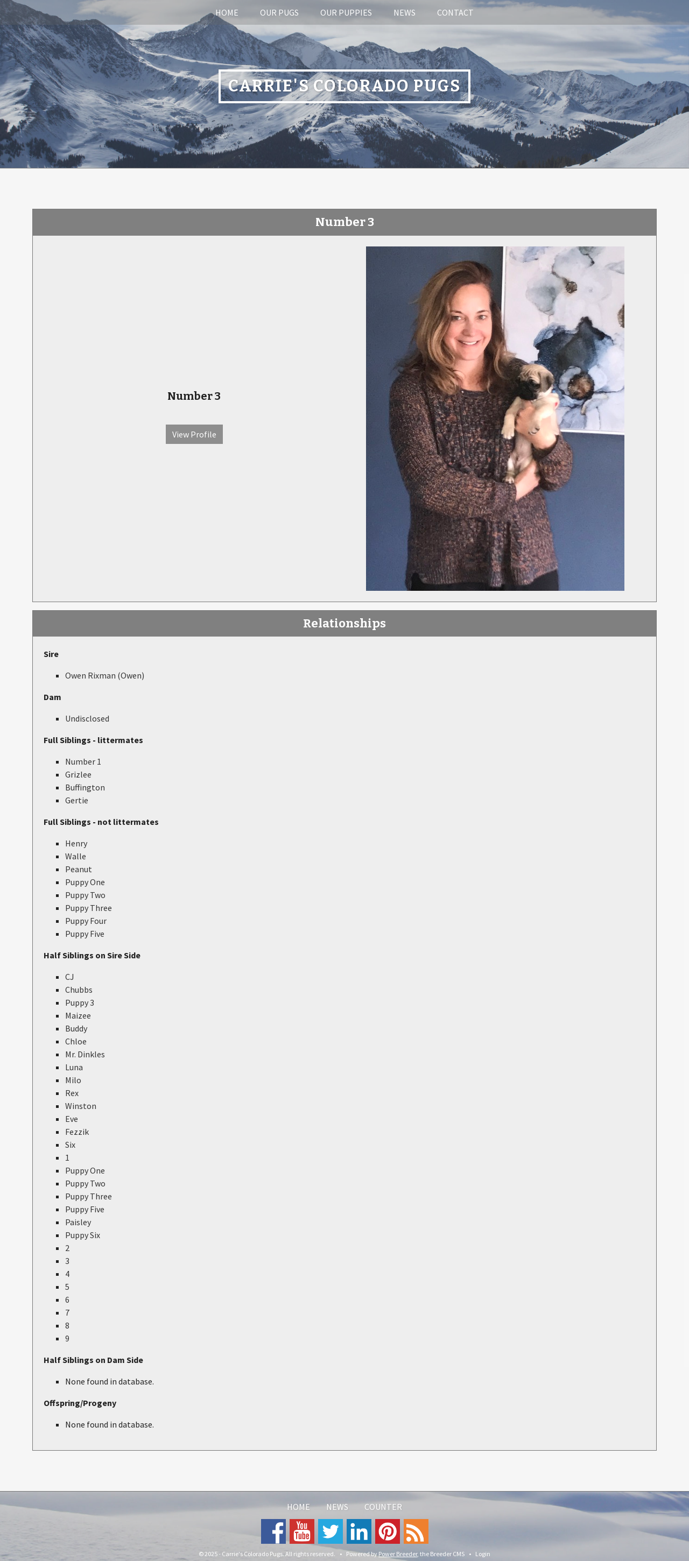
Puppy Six (82, 1235)
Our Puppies (346, 12)
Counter (383, 1506)
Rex (72, 1092)
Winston (80, 1105)
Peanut (78, 869)
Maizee (78, 1015)
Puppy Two (85, 894)
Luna (74, 1067)
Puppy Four (86, 920)
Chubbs (79, 989)
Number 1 (83, 761)
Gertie (76, 800)
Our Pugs (279, 12)
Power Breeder (397, 1554)
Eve (71, 1118)
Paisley (78, 1222)
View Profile (194, 434)
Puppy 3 (79, 1002)
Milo (73, 1080)
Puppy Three (88, 907)
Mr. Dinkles (85, 1054)
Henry (76, 843)
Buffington (85, 787)
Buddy (76, 1028)
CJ (69, 976)
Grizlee (78, 774)
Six (70, 1144)
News (404, 12)
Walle (75, 856)
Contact (455, 12)
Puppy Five (84, 933)
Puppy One (85, 882)
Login (482, 1554)
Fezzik (77, 1131)
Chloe (76, 1041)
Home (226, 12)
